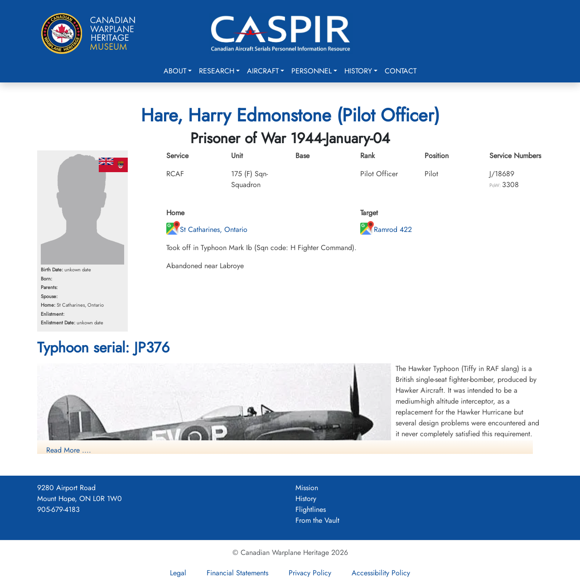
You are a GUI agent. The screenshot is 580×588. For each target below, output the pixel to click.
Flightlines (310, 509)
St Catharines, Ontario (206, 229)
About (175, 71)
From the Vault (317, 520)
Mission (306, 487)
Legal (178, 573)
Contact (400, 71)
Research (216, 71)
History (358, 71)
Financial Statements (237, 573)
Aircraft (263, 71)
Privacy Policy (310, 573)
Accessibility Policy (381, 573)
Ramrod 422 (386, 229)
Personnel (311, 71)
